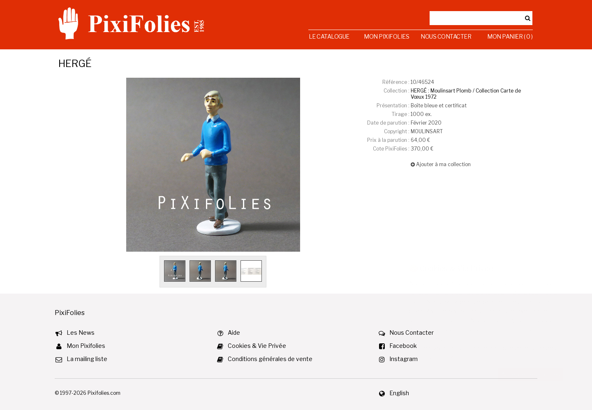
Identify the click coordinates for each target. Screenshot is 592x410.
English (399, 392)
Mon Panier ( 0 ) (509, 36)
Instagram (403, 358)
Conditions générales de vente (270, 358)
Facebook (403, 345)
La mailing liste (87, 358)
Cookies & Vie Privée (257, 345)
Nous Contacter (446, 36)
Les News (81, 332)
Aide (234, 332)
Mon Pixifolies (386, 36)
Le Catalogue (329, 36)
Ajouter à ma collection (441, 164)
